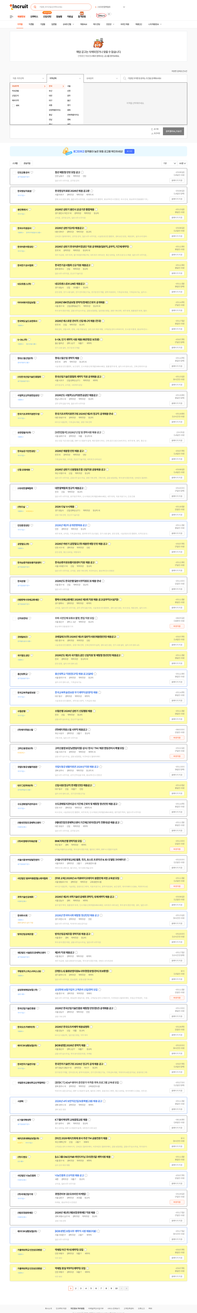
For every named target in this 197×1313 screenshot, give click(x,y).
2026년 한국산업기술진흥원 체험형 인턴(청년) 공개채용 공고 (84, 1008)
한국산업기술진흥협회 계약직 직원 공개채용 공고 (78, 376)
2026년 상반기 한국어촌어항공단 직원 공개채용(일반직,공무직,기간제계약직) (92, 246)
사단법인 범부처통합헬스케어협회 (32, 878)
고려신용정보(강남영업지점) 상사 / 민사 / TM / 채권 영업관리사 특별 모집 (89, 748)
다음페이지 (121, 1288)
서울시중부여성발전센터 (28, 859)
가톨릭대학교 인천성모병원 (29, 1250)
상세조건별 (67, 24)
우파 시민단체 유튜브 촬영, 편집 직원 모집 (74, 618)
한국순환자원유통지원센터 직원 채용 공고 (74, 562)
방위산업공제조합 (25, 934)
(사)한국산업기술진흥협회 (29, 376)
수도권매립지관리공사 (27, 804)
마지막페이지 (126, 1288)
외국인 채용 (124, 24)
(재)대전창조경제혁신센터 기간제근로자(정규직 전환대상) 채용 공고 (87, 822)
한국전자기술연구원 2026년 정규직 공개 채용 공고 (79, 1064)
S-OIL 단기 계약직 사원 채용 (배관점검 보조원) (77, 339)
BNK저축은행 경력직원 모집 (68, 841)
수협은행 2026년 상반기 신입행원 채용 (73, 711)
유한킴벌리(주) (24, 432)
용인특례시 (22, 209)
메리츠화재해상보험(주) (28, 1138)
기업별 (42, 24)
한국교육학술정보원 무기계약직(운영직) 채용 (76, 692)
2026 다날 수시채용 (64, 506)
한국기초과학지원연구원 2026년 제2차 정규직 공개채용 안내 (84, 414)
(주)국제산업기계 (25, 1194)
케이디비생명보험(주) (27, 1045)
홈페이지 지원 (177, 180)
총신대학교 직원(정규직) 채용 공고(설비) (74, 674)
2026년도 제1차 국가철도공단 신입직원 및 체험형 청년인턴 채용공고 (87, 655)
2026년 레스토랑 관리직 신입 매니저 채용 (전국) (78, 321)
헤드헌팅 (96, 24)
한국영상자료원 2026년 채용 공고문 (72, 191)
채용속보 (83, 24)
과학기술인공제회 (25, 897)
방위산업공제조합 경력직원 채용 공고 (72, 934)
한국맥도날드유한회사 (27, 321)
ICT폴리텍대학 (24, 1119)
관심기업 (27, 163)
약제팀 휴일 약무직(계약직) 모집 (70, 1268)
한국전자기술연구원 (26, 1064)
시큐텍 (20, 1101)
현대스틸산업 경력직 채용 (67, 358)
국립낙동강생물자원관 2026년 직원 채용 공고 (76, 767)
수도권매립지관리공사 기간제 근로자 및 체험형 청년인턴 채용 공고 (86, 804)
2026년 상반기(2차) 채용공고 (69, 228)
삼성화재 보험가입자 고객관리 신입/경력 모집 (76, 989)
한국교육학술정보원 (26, 692)
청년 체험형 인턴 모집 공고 (67, 172)
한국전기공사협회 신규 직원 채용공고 (72, 265)
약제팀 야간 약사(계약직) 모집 (69, 1250)
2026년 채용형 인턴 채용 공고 (69, 451)
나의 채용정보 (153, 24)
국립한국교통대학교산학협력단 (31, 1082)
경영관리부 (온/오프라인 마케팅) (70, 1194)
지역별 (19, 24)
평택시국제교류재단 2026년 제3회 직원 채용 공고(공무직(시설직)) (86, 599)
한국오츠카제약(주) (26, 1027)
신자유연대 (22, 618)
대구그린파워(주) (25, 785)
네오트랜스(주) (24, 284)
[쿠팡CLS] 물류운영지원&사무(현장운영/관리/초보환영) (81, 971)
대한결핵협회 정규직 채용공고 (69, 488)
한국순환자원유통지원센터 (29, 562)
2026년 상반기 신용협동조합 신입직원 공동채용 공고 (80, 469)
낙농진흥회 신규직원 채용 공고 (69, 1175)
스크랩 (14, 163)
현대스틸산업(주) (25, 358)
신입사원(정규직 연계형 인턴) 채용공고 (73, 785)
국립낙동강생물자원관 (27, 767)
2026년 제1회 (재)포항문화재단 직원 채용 (75, 1212)
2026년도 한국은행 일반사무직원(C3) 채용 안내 (78, 581)
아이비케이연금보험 (26, 302)
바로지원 (177, 626)
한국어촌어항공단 (25, 246)
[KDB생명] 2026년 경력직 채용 (70, 1045)
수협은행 (21, 711)
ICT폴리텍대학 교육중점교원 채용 (71, 1119)
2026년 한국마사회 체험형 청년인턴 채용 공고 (77, 915)
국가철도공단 (23, 655)
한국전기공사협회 (25, 265)
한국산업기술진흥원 (26, 1008)
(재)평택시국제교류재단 (28, 599)
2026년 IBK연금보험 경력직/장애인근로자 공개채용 (80, 302)
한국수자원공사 (24, 228)
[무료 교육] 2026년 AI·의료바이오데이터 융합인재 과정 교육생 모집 (87, 878)
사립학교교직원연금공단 (28, 395)
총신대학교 (22, 674)
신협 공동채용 (23, 469)
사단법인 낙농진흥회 (26, 1175)
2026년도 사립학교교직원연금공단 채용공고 (76, 395)
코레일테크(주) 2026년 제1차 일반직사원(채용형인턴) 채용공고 (85, 636)
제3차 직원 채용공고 (64, 952)
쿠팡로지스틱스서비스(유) (29, 971)
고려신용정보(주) (25, 748)
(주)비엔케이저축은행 (27, 841)
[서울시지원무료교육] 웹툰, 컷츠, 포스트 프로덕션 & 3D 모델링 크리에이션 (90, 859)
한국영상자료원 (24, 191)
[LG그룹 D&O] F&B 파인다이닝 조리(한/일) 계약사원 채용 (82, 1157)
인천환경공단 (23, 525)
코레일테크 (22, 636)
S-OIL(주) (22, 339)
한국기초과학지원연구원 (28, 414)
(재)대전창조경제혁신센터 (29, 822)
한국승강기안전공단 (26, 451)
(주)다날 (21, 506)
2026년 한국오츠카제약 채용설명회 (72, 1027)
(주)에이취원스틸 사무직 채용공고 (71, 729)
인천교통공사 (23, 172)
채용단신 (138, 24)
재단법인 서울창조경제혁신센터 (31, 952)
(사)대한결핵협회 (25, 488)
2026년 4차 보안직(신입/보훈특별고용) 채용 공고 (78, 1101)
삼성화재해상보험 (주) (27, 989)
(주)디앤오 (22, 1157)
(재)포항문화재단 (25, 1212)
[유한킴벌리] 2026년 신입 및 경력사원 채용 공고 (78, 432)
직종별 (31, 24)
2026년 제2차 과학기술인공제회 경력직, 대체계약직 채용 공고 (84, 897)
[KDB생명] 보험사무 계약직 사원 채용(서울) (75, 1231)
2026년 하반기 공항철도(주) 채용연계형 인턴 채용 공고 (81, 544)
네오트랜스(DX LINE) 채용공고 (70, 284)
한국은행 (21, 581)
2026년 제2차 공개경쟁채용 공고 (71, 525)
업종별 (53, 24)
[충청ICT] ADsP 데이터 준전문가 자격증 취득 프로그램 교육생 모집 (87, 1082)
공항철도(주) (23, 544)
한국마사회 (22, 915)
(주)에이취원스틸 (25, 729)
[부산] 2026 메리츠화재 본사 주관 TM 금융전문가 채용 (81, 1138)
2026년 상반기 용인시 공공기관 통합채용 (74, 209)
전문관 (108, 24)
